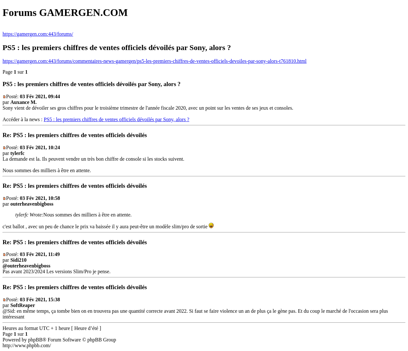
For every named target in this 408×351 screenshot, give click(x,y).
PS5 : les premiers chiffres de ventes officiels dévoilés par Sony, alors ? (116, 119)
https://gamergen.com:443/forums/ (38, 34)
